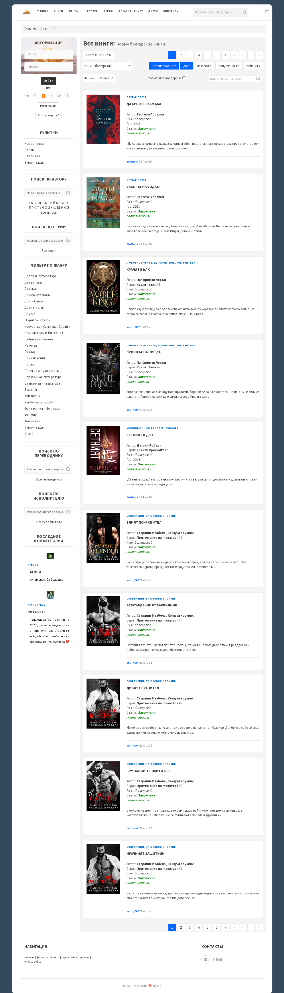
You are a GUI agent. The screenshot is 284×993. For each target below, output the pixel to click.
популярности (229, 66)
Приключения (35, 358)
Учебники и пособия (39, 402)
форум (40, 957)
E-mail (211, 959)
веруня (33, 565)
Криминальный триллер (145, 428)
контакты (53, 957)
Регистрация (48, 106)
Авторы (93, 11)
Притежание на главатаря (157, 537)
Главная (42, 11)
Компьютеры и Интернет (43, 333)
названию (204, 66)
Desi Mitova (36, 605)
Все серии (48, 250)
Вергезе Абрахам (150, 114)
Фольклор (32, 421)
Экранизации (34, 162)
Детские (31, 288)
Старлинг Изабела (151, 533)
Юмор (29, 434)
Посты (29, 150)
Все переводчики (49, 479)
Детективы (33, 282)
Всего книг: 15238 (98, 55)
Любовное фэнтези (141, 262)
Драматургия (34, 307)
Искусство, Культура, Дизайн (47, 326)
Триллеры (32, 396)
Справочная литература (43, 377)
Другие (30, 314)
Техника (30, 389)
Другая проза (136, 97)
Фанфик (30, 415)
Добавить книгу (130, 11)
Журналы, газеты (37, 320)
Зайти (48, 80)
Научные (31, 345)
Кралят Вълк (146, 284)
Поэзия (30, 352)
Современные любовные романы (151, 515)
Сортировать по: (164, 66)
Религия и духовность (41, 371)
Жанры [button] (74, 11)
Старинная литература (42, 383)
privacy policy (32, 961)
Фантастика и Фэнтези (42, 408)
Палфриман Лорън (151, 280)
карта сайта (69, 957)
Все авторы (48, 212)
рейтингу (253, 66)
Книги (58, 11)
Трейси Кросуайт (150, 450)
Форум (153, 11)
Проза (29, 364)
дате (186, 66)
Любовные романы (38, 339)
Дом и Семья (34, 301)
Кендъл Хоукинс (181, 533)
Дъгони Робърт (149, 445)
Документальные (37, 295)
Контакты (171, 11)
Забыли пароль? (48, 115)
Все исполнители (49, 522)
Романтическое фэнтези (176, 262)
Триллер (171, 428)
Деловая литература (40, 276)
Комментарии (35, 143)
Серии (108, 11)
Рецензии (32, 156)
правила (84, 957)
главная (29, 957)
